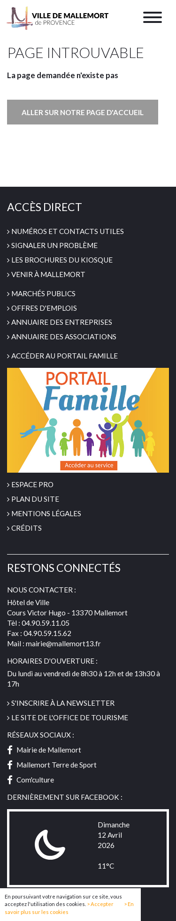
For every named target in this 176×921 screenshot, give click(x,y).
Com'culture (30, 779)
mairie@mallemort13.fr (63, 643)
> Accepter (100, 904)
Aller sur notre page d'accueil (83, 112)
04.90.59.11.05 (45, 623)
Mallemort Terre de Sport (52, 764)
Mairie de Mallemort (44, 750)
